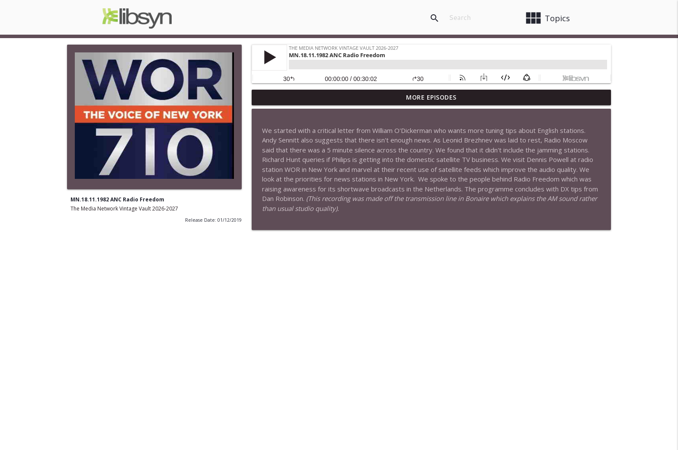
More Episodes (431, 97)
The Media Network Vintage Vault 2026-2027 (124, 208)
